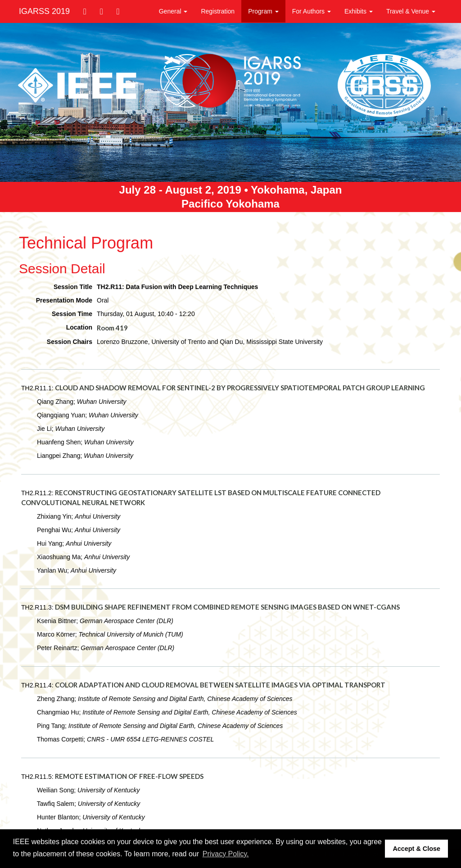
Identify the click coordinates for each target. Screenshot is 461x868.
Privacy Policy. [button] (226, 854)
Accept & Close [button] (416, 848)
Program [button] (263, 11)
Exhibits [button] (358, 11)
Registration (218, 11)
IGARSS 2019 (44, 11)
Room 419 (112, 328)
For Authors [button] (311, 11)
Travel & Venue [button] (410, 11)
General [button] (173, 11)
